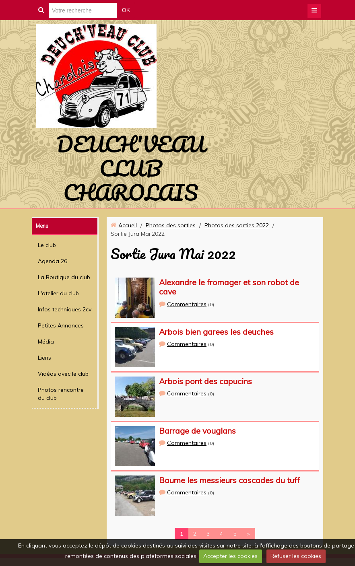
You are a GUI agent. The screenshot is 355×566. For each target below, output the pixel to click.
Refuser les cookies (295, 556)
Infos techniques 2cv (64, 309)
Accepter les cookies (230, 556)
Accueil (127, 225)
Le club (47, 245)
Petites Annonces (61, 325)
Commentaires (186, 304)
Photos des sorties (171, 225)
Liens (44, 357)
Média (46, 341)
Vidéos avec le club (63, 373)
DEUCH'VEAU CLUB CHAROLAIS (130, 168)
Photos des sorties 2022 (236, 225)
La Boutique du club (64, 277)
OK (126, 10)
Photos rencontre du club (61, 393)
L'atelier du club (58, 293)
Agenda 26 (52, 261)
